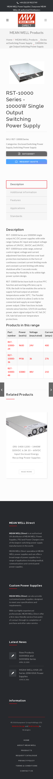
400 (47, 345)
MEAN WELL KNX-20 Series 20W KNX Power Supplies (31, 673)
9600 (21, 345)
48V (31, 371)
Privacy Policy (26, 761)
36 (30, 358)
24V (31, 345)
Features (15, 200)
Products (26, 750)
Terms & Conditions (26, 766)
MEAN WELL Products (26, 39)
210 (47, 371)
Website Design (18, 726)
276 (47, 358)
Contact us (26, 771)
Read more (26, 472)
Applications (17, 208)
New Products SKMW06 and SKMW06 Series (27, 655)
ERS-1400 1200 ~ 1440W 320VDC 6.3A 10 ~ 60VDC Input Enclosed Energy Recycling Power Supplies (26, 452)
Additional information (23, 192)
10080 (22, 371)
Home (9, 39)
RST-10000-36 (11, 358)
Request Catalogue (26, 755)
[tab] (26, 184)
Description (17, 184)
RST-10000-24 (11, 345)
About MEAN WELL (26, 745)
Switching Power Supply (24, 147)
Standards (16, 216)
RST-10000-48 (11, 371)
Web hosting (34, 726)
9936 (21, 358)
